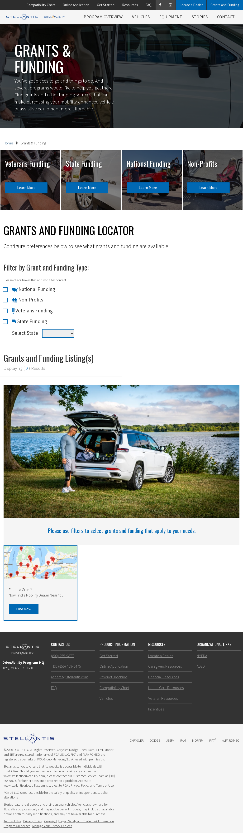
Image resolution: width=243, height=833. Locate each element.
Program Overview (103, 17)
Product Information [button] (117, 644)
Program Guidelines (17, 826)
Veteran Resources (163, 698)
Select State (25, 333)
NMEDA (202, 655)
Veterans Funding (32, 311)
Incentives (156, 709)
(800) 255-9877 (62, 655)
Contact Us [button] (60, 644)
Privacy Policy (32, 821)
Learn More (26, 187)
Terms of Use (12, 821)
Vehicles (141, 17)
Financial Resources (163, 677)
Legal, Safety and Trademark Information (86, 821)
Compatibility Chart (41, 5)
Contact (226, 17)
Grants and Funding (224, 5)
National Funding (33, 289)
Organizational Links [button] (214, 644)
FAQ (149, 5)
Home (8, 143)
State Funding (29, 321)
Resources (130, 5)
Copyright (50, 821)
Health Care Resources (166, 687)
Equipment (170, 17)
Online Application (76, 5)
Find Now (23, 608)
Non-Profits (27, 300)
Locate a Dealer (191, 5)
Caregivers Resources (165, 666)
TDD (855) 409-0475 (66, 666)
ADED (201, 666)
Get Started (105, 5)
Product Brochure (113, 677)
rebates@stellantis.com (69, 677)
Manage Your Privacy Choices (52, 826)
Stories (200, 17)
